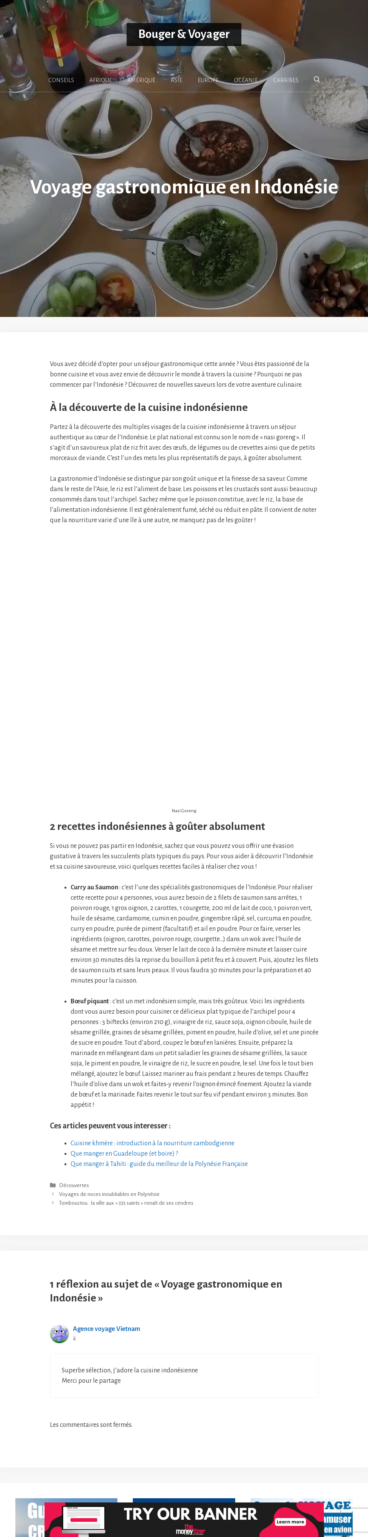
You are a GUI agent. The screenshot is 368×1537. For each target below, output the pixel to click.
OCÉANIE (246, 80)
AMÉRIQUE (141, 80)
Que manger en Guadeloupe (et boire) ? (124, 1064)
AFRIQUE (100, 80)
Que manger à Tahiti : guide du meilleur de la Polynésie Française (159, 1074)
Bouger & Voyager (184, 34)
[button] (317, 79)
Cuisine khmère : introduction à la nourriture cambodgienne (152, 1054)
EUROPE (208, 80)
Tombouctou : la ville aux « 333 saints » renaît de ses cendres (126, 1114)
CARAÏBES (286, 80)
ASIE (176, 80)
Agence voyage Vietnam (106, 1239)
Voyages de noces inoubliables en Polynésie (109, 1105)
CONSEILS (61, 80)
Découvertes (74, 1096)
